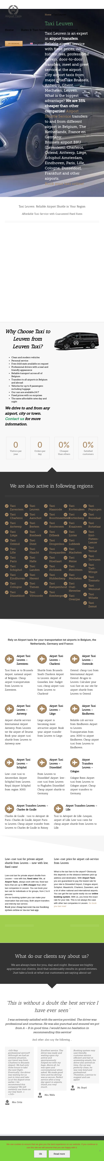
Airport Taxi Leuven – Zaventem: (23, 659)
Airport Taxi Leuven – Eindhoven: (89, 709)
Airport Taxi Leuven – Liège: (56, 709)
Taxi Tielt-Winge (92, 568)
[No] (100, 1150)
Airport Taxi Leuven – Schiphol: (23, 763)
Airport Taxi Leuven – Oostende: (89, 659)
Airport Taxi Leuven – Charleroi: (56, 659)
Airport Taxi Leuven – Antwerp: (23, 709)
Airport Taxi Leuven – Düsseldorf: (56, 763)
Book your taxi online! (64, 184)
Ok (40, 1154)
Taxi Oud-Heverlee (75, 587)
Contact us (14, 419)
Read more (59, 1154)
